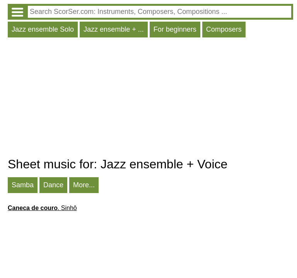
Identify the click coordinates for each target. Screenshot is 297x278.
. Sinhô (42, 208)
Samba (23, 185)
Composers (224, 29)
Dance (53, 185)
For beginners (175, 29)
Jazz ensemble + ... (114, 29)
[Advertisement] (150, 99)
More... (84, 185)
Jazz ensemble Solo (43, 29)
